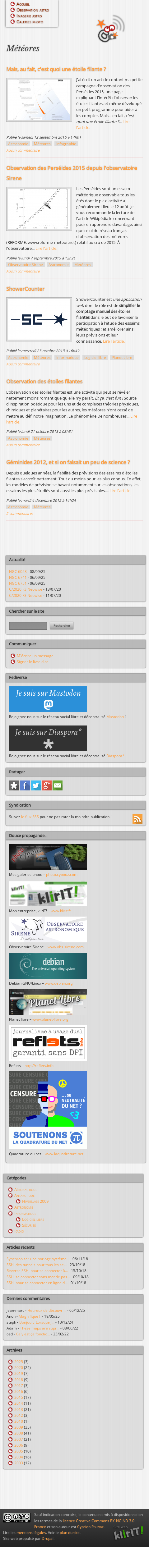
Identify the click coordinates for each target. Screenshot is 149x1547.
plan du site (70, 1532)
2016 (18, 1391)
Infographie (66, 143)
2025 (18, 1361)
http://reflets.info (39, 1065)
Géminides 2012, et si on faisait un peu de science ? (68, 462)
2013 (18, 1409)
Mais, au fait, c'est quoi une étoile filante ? (56, 69)
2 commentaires (19, 513)
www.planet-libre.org (50, 1019)
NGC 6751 (18, 583)
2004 (18, 1457)
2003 (18, 1463)
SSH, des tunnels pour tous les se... (37, 1264)
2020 (18, 1367)
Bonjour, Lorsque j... (36, 1322)
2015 (18, 1397)
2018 (18, 1379)
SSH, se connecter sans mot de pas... (38, 1277)
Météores (42, 143)
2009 (18, 1427)
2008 (18, 1433)
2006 (18, 1445)
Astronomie (18, 143)
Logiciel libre (95, 357)
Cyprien (90, 1526)
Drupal (48, 1538)
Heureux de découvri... (46, 1310)
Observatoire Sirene (25, 264)
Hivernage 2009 (35, 1201)
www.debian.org (59, 983)
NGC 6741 (18, 577)
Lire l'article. (46, 248)
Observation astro (32, 10)
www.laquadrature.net (64, 1153)
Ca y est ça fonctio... (33, 1334)
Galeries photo (29, 22)
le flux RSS (30, 816)
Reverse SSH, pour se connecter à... (37, 1270)
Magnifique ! (30, 1316)
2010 (18, 1421)
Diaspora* (115, 755)
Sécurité (29, 1225)
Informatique (67, 357)
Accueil (23, 4)
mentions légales (31, 1532)
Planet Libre (122, 357)
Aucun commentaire (23, 150)
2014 (18, 1403)
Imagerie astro (29, 16)
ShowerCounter (25, 288)
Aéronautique (25, 1189)
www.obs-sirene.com (66, 947)
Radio (19, 1231)
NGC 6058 (18, 571)
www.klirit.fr (61, 911)
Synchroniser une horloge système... (38, 1258)
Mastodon (115, 716)
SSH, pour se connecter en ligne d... (37, 1282)
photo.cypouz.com (61, 874)
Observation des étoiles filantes (44, 381)
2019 (18, 1373)
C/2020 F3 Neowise (25, 589)
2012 (18, 1415)
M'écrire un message (35, 655)
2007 (18, 1439)
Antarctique (24, 1195)
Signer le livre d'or (32, 661)
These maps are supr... (39, 1328)
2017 (18, 1385)
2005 (18, 1451)
